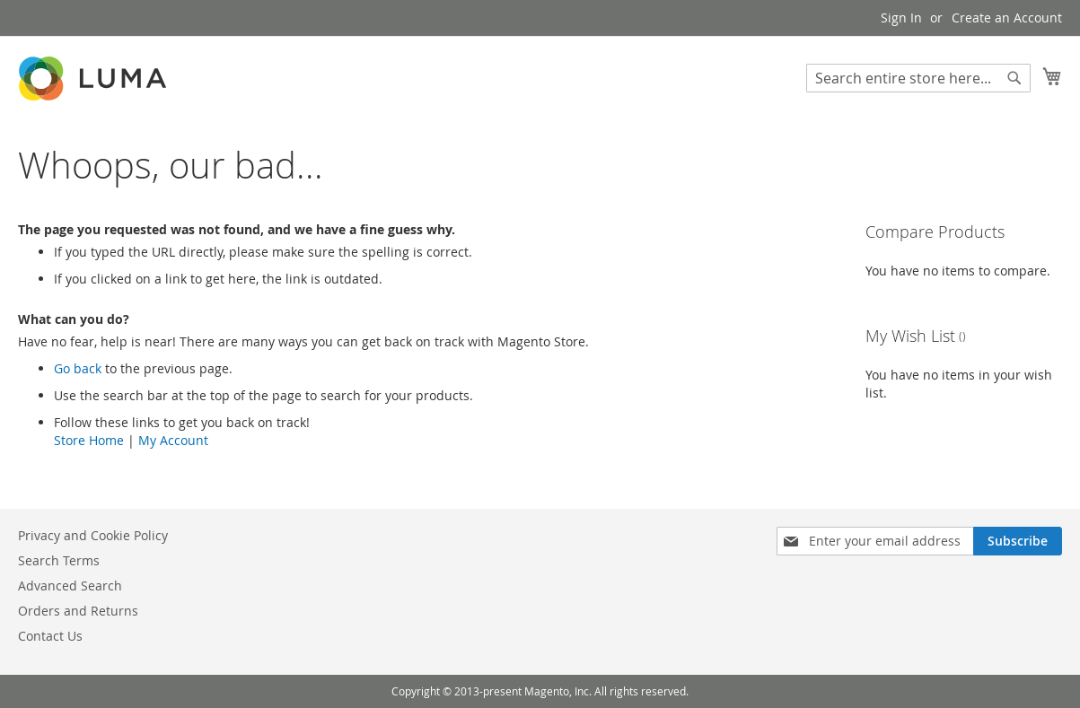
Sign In (901, 17)
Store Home (89, 440)
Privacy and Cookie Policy (93, 535)
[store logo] (94, 79)
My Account (173, 440)
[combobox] (918, 78)
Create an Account (1007, 17)
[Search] (1014, 78)
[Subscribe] (1017, 541)
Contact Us (50, 635)
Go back (77, 368)
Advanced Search (70, 585)
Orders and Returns (78, 610)
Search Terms (59, 560)
